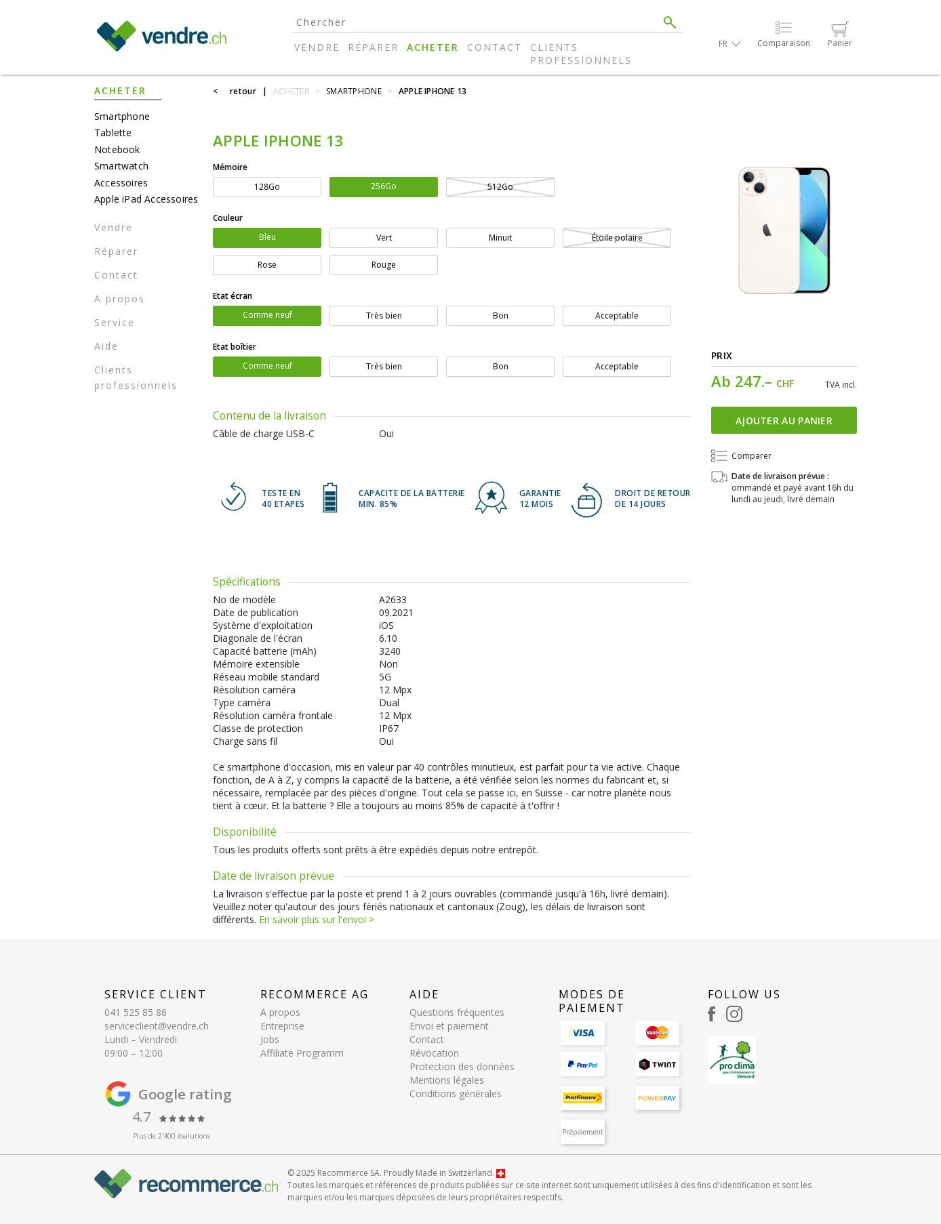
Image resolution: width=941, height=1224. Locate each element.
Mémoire (230, 167)
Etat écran (232, 296)
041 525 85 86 (135, 1012)
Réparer (373, 47)
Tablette (113, 132)
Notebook (117, 149)
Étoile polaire (617, 237)
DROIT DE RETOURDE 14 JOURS (653, 499)
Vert (384, 237)
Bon (500, 315)
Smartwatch (121, 165)
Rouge (384, 264)
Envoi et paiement (449, 1025)
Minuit (500, 237)
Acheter (433, 47)
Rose (267, 264)
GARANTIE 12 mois (540, 499)
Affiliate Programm (302, 1052)
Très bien (384, 315)
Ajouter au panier (784, 420)
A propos (119, 298)
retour (243, 91)
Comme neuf (267, 315)
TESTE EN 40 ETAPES (283, 499)
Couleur (228, 218)
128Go (267, 186)
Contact (494, 47)
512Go (500, 186)
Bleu (267, 237)
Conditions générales (455, 1093)
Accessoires (121, 182)
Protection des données (462, 1066)
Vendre (317, 47)
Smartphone (122, 116)
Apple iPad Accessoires (146, 198)
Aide (106, 346)
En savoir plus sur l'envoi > (316, 919)
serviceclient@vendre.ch (156, 1025)
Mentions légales (446, 1080)
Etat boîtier (234, 346)
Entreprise (282, 1025)
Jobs (269, 1039)
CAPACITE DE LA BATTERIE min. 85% (412, 499)
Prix (721, 355)
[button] (729, 44)
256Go (384, 186)
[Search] (475, 22)
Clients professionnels (581, 53)
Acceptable (617, 315)
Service (114, 322)
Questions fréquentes (456, 1012)
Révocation (434, 1052)
